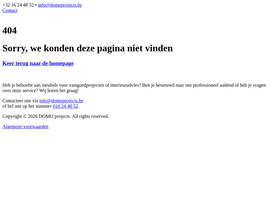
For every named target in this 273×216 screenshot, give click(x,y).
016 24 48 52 (65, 106)
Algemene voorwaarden (25, 126)
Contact (9, 10)
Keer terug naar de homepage (38, 63)
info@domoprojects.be (60, 5)
